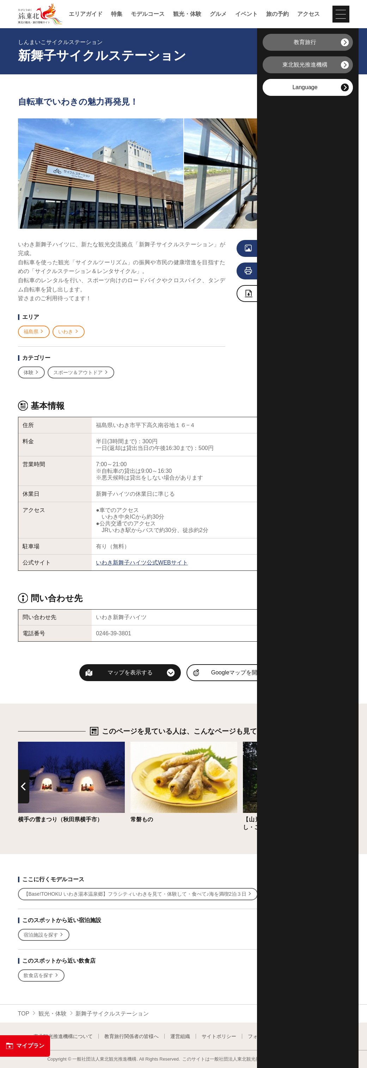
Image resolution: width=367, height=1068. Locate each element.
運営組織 (180, 1036)
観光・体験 (187, 14)
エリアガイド (86, 14)
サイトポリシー (219, 1036)
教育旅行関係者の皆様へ (131, 1036)
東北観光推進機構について (63, 1036)
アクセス (308, 14)
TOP (24, 1014)
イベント (246, 14)
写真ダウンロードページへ (286, 294)
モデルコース (148, 14)
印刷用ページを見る (284, 271)
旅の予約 (277, 14)
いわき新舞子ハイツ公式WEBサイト (142, 563)
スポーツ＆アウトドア (81, 373)
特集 (116, 14)
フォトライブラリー (270, 1036)
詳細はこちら (35, 745)
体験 (31, 373)
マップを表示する (130, 672)
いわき (68, 332)
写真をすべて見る (283, 248)
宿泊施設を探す (44, 935)
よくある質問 (319, 1036)
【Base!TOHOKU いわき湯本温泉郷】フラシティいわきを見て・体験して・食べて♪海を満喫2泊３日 (138, 894)
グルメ (218, 14)
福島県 (34, 332)
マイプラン (25, 1046)
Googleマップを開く (237, 672)
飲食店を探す (41, 976)
